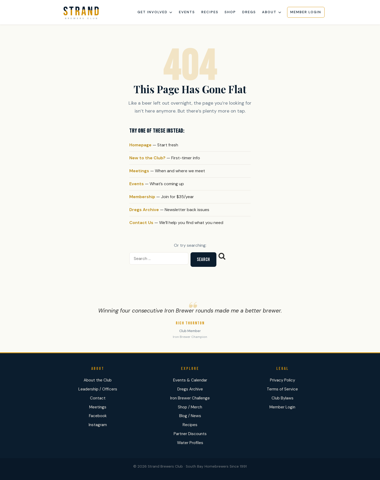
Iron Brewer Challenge (190, 398)
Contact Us (141, 222)
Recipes (209, 12)
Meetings (139, 171)
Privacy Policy (282, 380)
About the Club (98, 380)
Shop (230, 12)
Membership (142, 196)
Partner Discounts (190, 433)
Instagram (98, 424)
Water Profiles (190, 442)
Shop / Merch (190, 407)
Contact (98, 398)
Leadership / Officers (97, 389)
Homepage (140, 145)
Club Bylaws (282, 398)
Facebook (98, 415)
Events (187, 12)
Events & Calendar (190, 380)
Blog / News (190, 415)
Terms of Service (282, 389)
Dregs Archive (144, 209)
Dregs (249, 12)
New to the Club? (147, 158)
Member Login (305, 12)
